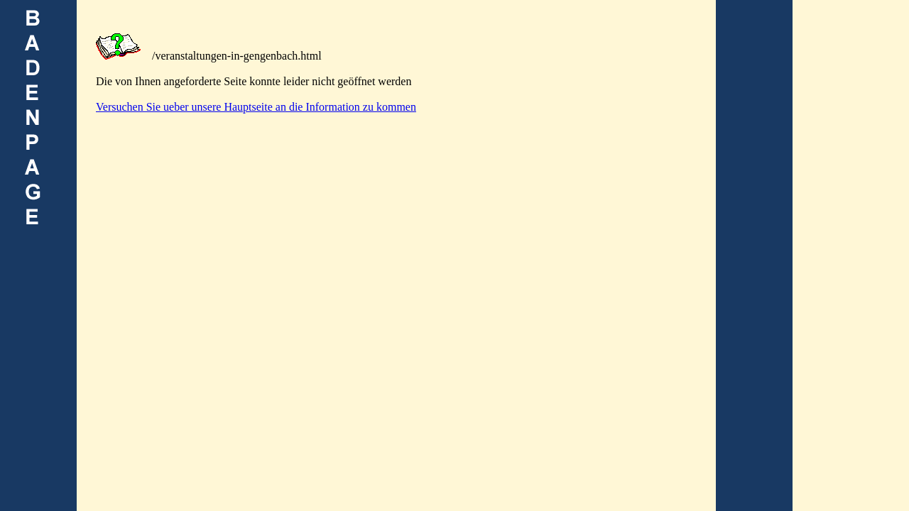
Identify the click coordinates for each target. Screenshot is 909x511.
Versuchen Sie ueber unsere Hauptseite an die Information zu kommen (256, 107)
